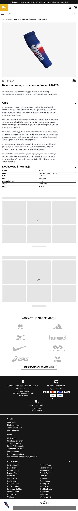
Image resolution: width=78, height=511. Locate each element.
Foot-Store (11, 476)
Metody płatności (14, 451)
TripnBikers (44, 492)
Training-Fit (44, 484)
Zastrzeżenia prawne (15, 449)
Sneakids (43, 478)
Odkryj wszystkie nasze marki (39, 367)
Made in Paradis (13, 492)
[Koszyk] (76, 7)
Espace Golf (12, 473)
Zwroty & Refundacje (15, 446)
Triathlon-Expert (46, 489)
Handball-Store (13, 484)
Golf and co (11, 481)
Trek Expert (44, 486)
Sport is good (45, 481)
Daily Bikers (12, 468)
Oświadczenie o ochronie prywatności (22, 457)
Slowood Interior (46, 470)
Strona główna (7, 19)
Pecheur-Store (45, 465)
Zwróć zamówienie (36, 410)
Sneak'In (43, 476)
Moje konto (11, 422)
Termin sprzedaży (14, 443)
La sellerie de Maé (14, 489)
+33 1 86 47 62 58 (23, 396)
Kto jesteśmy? (12, 438)
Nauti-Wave (11, 494)
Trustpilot (55, 399)
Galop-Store (12, 478)
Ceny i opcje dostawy (15, 454)
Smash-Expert (45, 473)
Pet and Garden (46, 468)
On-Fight (10, 497)
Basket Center (12, 465)
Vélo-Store (44, 494)
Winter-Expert (45, 497)
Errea (39, 80)
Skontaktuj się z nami (23, 389)
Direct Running (13, 470)
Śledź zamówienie (14, 425)
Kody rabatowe (13, 430)
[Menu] (2, 13)
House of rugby (13, 486)
